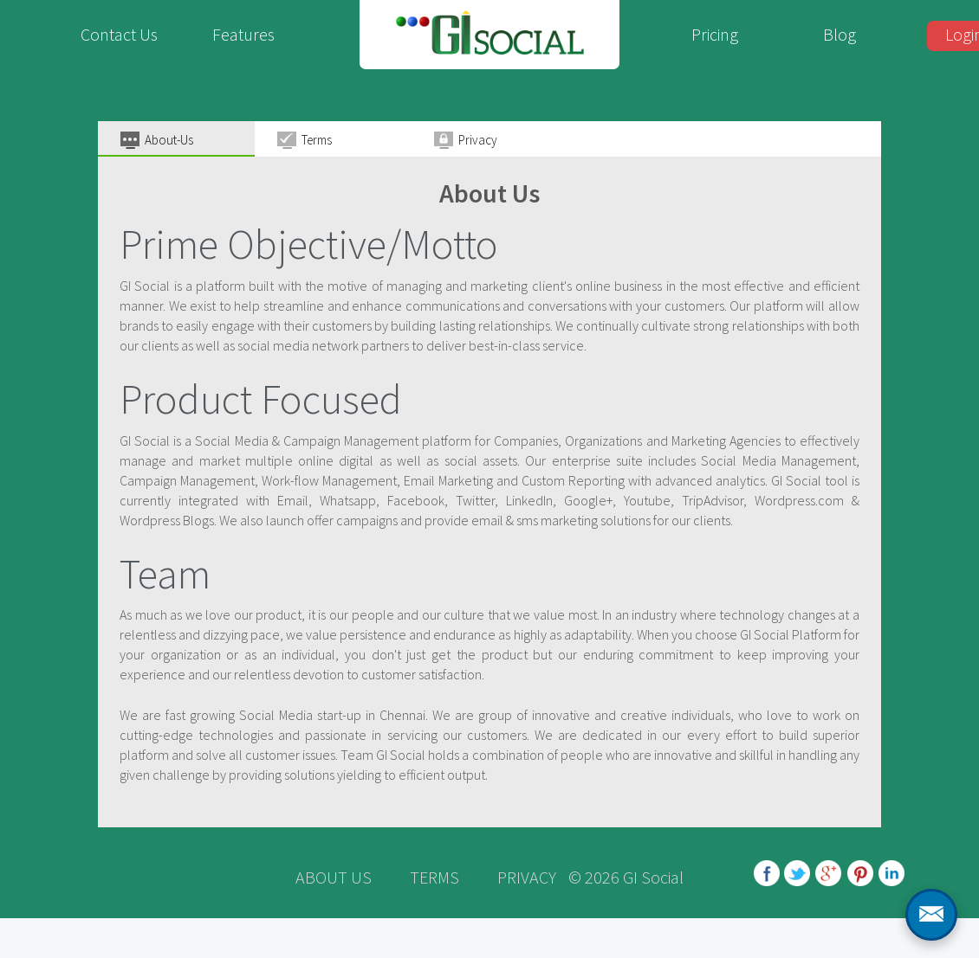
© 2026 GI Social (626, 877)
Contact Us (119, 34)
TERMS (434, 877)
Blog (839, 34)
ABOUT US (333, 877)
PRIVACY (526, 877)
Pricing (714, 34)
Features (243, 34)
